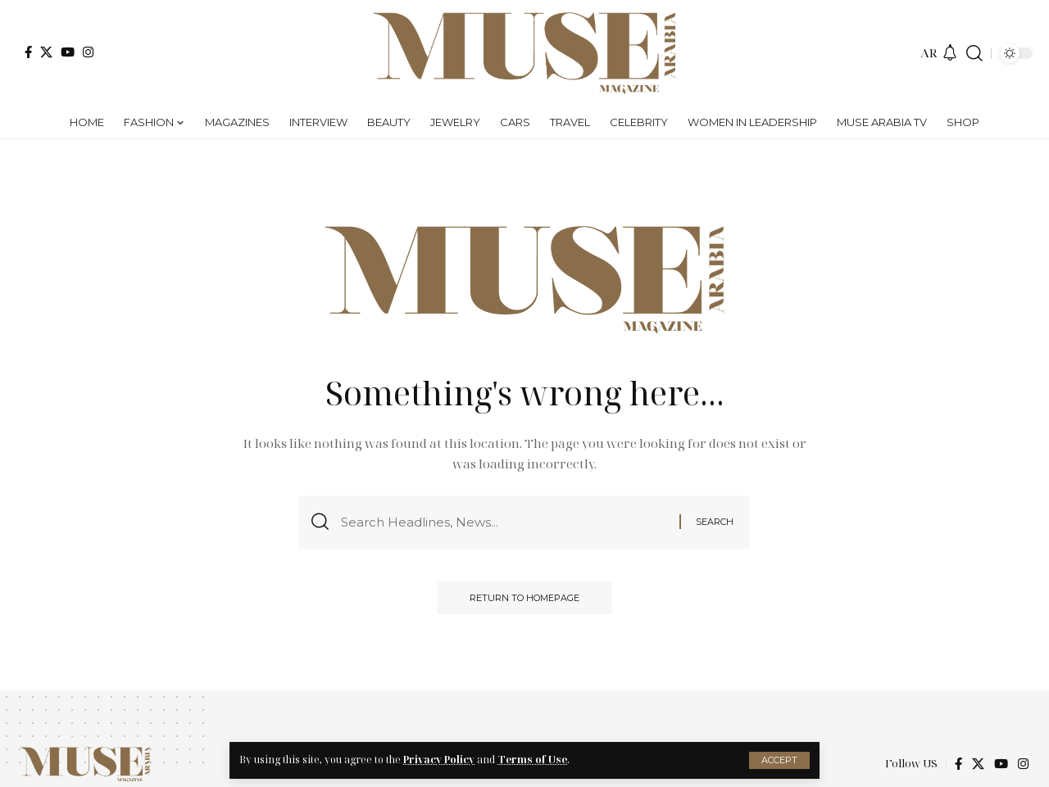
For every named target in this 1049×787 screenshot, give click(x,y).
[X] (46, 52)
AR (929, 52)
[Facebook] (28, 52)
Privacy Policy (439, 760)
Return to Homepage (524, 598)
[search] (974, 53)
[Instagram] (88, 52)
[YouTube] (68, 52)
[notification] (950, 53)
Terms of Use (532, 760)
